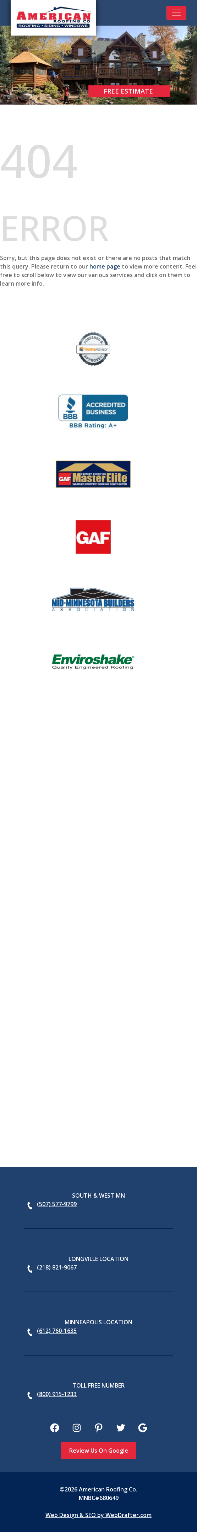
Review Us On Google (98, 1450)
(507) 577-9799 (57, 1204)
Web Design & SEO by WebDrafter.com (98, 1515)
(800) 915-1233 (57, 1394)
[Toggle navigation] (176, 13)
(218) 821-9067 (57, 1267)
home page (104, 266)
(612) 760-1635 (57, 1331)
